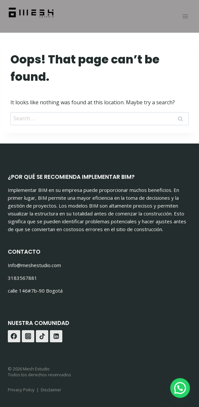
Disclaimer (51, 390)
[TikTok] (42, 336)
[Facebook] (14, 336)
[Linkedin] (56, 336)
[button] (181, 390)
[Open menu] (185, 16)
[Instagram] (28, 336)
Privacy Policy (21, 390)
